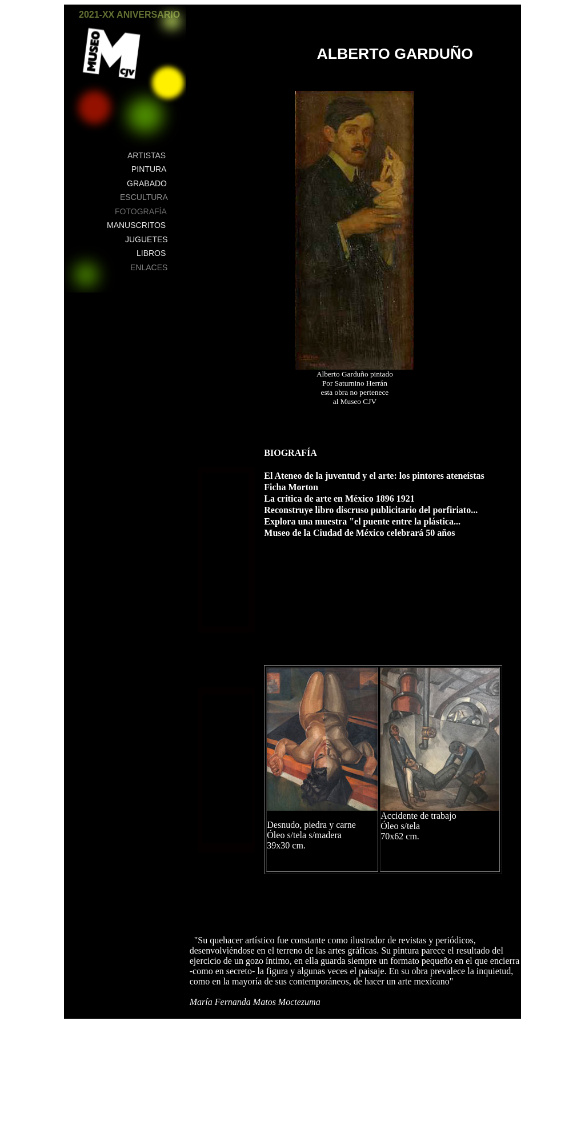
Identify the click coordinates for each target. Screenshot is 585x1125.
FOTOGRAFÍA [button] (141, 211)
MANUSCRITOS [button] (136, 225)
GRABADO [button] (147, 183)
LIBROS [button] (151, 253)
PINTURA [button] (148, 169)
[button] (172, 21)
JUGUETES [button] (146, 239)
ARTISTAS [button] (146, 155)
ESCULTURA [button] (144, 197)
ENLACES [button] (148, 267)
